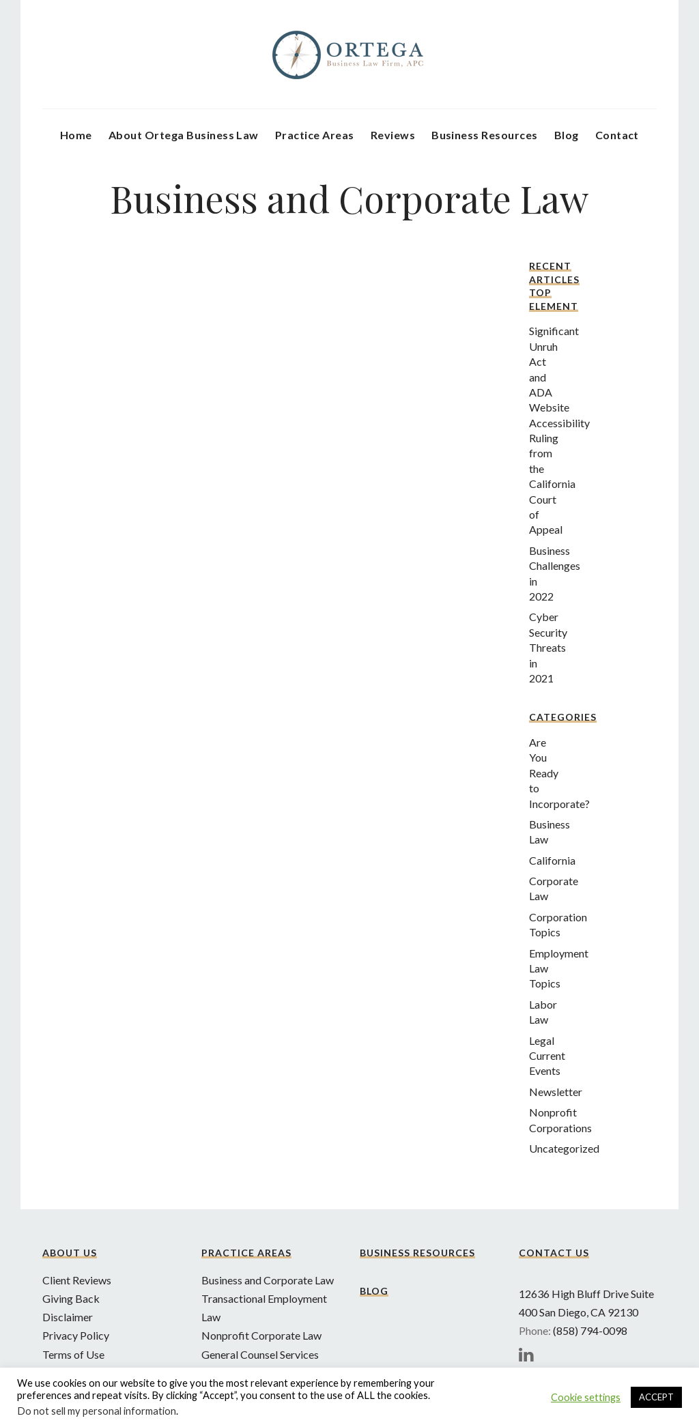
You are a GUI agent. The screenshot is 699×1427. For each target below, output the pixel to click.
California (552, 860)
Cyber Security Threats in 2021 (548, 647)
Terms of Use (73, 1354)
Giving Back (71, 1298)
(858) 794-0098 (590, 1330)
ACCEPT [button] (656, 1397)
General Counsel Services (260, 1354)
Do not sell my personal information (96, 1411)
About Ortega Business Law (184, 134)
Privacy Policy (75, 1335)
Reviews (393, 134)
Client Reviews (76, 1279)
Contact (617, 134)
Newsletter (555, 1091)
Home (76, 134)
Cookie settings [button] (585, 1397)
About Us (69, 1252)
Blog (566, 134)
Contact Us (554, 1252)
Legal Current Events (547, 1056)
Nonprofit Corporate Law (261, 1335)
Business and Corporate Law (267, 1279)
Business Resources (484, 134)
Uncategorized (564, 1148)
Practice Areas (314, 134)
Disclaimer (67, 1316)
